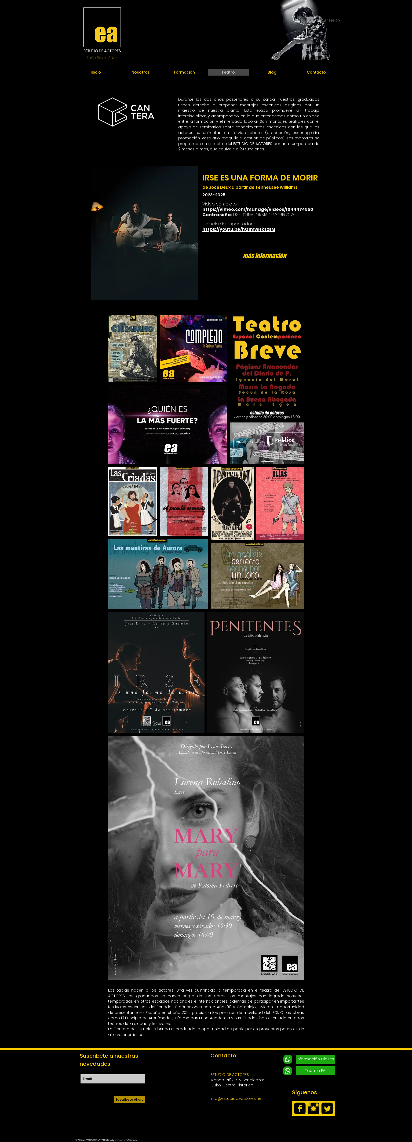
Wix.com (132, 1140)
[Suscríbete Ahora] (129, 1099)
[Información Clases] (315, 1059)
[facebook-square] (300, 1108)
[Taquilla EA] (315, 1070)
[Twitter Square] (327, 1108)
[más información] (264, 255)
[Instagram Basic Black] (313, 1108)
